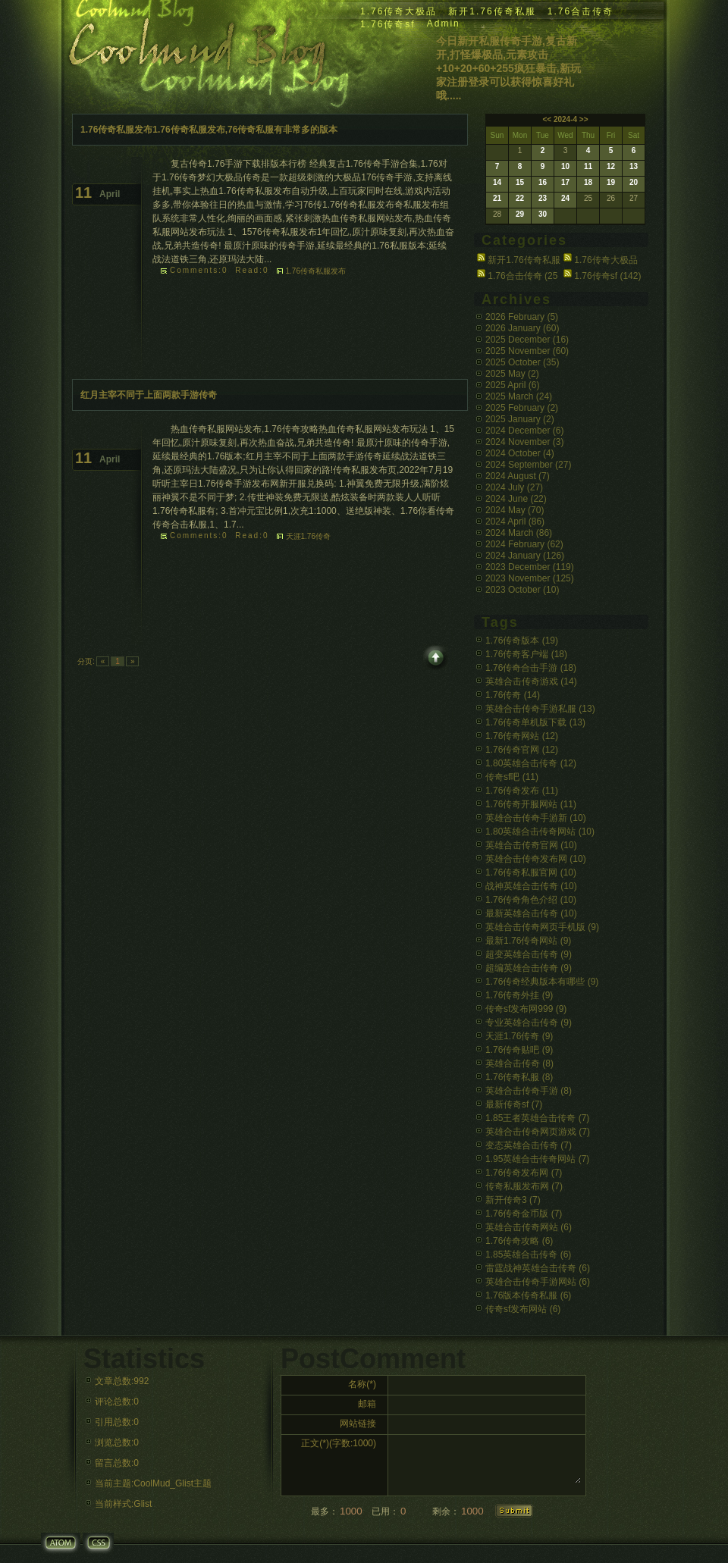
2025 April (512, 385)
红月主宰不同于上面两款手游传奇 (148, 395)
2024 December (524, 430)
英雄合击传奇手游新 (535, 818)
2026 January (522, 328)
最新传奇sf (513, 1104)
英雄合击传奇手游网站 (537, 1281)
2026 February (521, 317)
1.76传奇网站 (521, 736)
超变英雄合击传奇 (528, 954)
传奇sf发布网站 (522, 1309)
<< (546, 119)
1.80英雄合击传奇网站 (540, 831)
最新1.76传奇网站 (528, 940)
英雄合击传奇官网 (531, 845)
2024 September (528, 464)
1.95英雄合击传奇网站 (537, 1159)
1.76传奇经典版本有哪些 (541, 981)
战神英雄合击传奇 (531, 886)
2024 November (524, 442)
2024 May (514, 510)
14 (497, 182)
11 (588, 166)
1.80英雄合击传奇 (530, 763)
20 (633, 182)
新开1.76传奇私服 (491, 11)
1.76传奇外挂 (519, 995)
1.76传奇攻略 (519, 1241)
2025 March (518, 396)
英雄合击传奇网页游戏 (537, 1131)
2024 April (514, 521)
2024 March (518, 533)
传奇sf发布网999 (525, 1009)
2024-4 (565, 119)
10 (565, 166)
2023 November (529, 578)
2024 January (524, 555)
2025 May (512, 373)
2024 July (514, 487)
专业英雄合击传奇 (528, 1022)
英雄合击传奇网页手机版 (542, 927)
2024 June (516, 498)
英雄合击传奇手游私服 (540, 708)
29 (520, 214)
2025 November (527, 351)
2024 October (519, 453)
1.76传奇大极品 (398, 11)
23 (542, 198)
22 (520, 198)
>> (583, 119)
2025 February (521, 407)
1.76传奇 (512, 695)
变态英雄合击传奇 (528, 1145)
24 (565, 198)
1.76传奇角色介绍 (530, 899)
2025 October (522, 362)
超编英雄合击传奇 (528, 968)
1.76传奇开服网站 (530, 804)
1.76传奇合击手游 (530, 667)
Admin (443, 23)
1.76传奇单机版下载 (535, 722)
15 (520, 182)
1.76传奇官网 (521, 749)
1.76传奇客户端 (526, 654)
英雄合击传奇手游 (528, 1090)
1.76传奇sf (388, 24)
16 (542, 182)
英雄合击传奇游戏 (531, 681)
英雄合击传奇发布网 (535, 859)
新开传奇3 (513, 1200)
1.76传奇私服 (519, 1077)
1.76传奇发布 (521, 790)
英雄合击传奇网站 (528, 1227)
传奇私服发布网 (524, 1186)
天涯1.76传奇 (308, 536)
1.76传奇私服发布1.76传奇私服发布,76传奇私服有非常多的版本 (208, 129)
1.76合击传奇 (580, 11)
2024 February (524, 544)
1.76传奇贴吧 (519, 1050)
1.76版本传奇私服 (528, 1295)
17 (565, 182)
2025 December (527, 339)
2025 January (519, 419)
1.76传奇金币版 (523, 1213)
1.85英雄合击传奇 (528, 1254)
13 (633, 166)
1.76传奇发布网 (523, 1172)
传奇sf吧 (511, 777)
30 (542, 214)
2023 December (529, 567)
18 (588, 182)
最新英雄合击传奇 (531, 913)
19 (611, 182)
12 (611, 166)
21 (497, 198)
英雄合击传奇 (519, 1063)
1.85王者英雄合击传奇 (537, 1118)
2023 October (522, 589)
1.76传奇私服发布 (316, 271)
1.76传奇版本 (521, 640)
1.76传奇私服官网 (530, 872)
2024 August (517, 476)
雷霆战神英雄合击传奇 (537, 1268)
